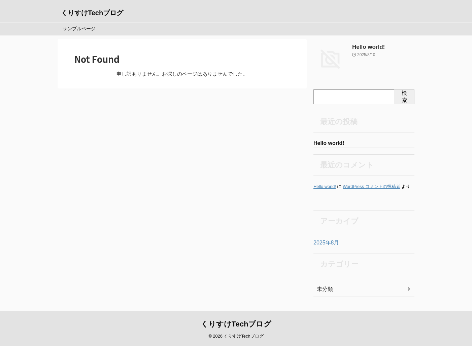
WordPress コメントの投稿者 (371, 187)
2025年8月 (324, 243)
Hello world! (366, 47)
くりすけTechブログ (92, 12)
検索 (404, 96)
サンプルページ (79, 28)
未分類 (324, 290)
